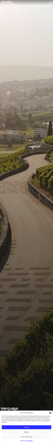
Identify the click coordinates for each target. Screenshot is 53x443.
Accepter (26, 427)
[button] (50, 413)
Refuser (26, 432)
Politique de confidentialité (26, 440)
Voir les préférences (26, 437)
